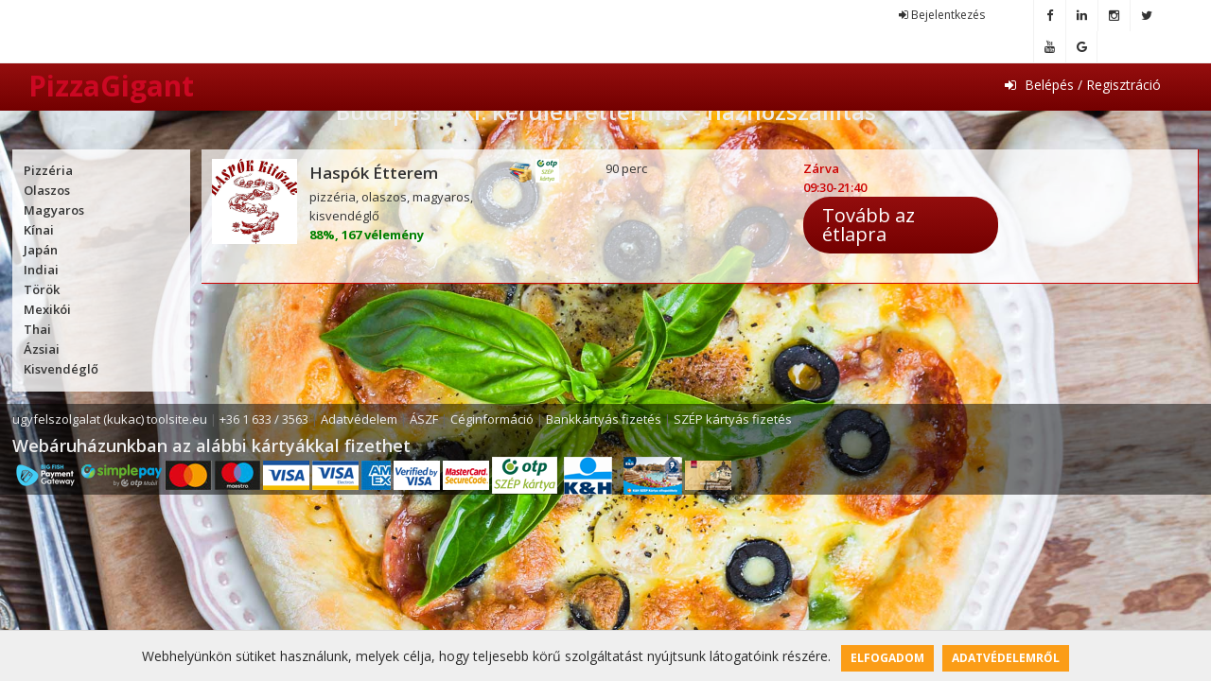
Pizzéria (48, 170)
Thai (37, 329)
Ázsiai (42, 349)
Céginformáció (492, 419)
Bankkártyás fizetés (603, 419)
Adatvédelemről (1006, 658)
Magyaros (54, 209)
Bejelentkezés (942, 15)
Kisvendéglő (61, 368)
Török (42, 289)
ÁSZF (424, 419)
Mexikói (47, 309)
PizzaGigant (111, 85)
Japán (41, 249)
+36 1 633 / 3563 (263, 419)
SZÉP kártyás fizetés (733, 419)
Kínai (39, 229)
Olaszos (47, 190)
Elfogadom (887, 658)
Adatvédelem (359, 419)
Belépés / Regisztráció (1083, 85)
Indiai (41, 269)
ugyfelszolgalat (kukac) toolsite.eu (109, 419)
